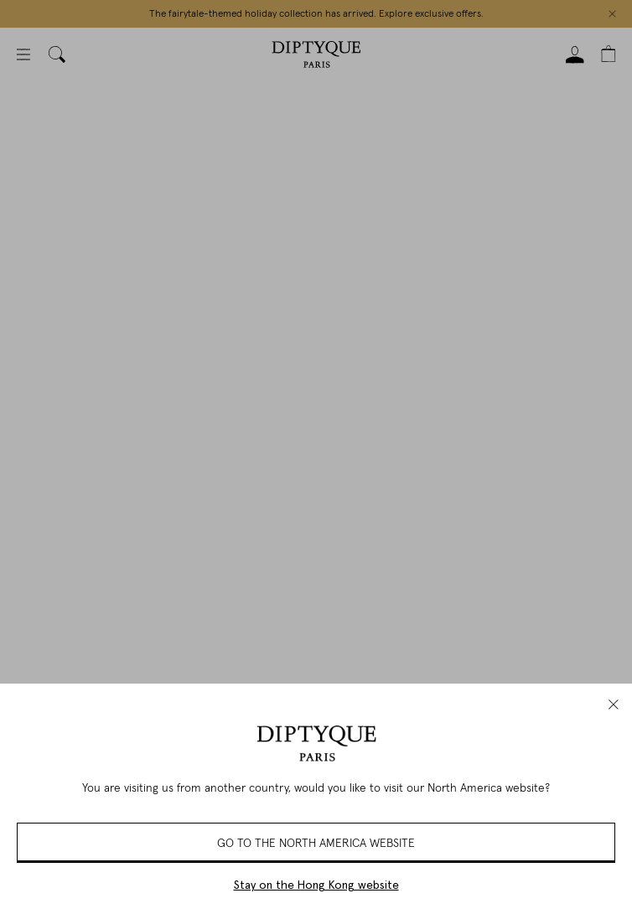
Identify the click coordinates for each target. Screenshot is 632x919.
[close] (613, 704)
